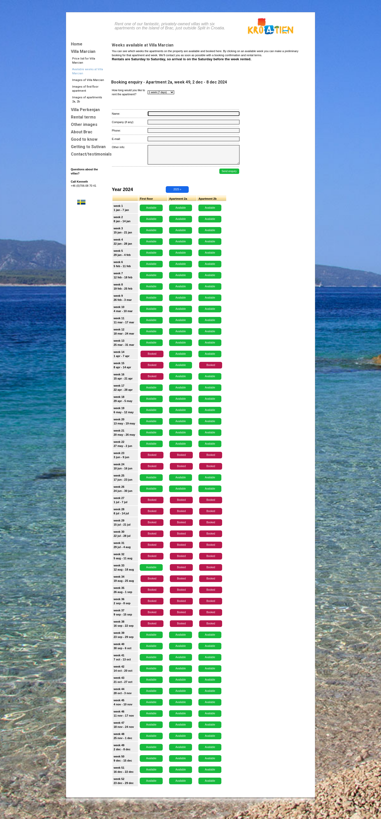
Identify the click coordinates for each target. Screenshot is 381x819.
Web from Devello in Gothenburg (146, 813)
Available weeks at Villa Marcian (87, 71)
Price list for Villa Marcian (83, 60)
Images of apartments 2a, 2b (87, 99)
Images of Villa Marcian (88, 80)
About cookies (223, 813)
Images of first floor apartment (85, 88)
